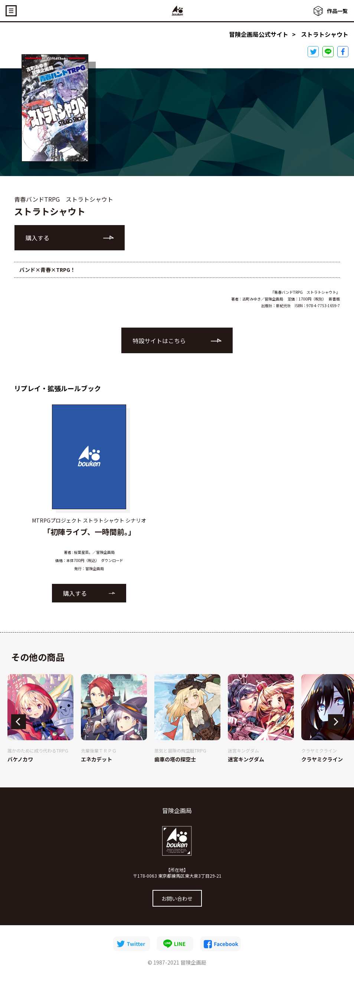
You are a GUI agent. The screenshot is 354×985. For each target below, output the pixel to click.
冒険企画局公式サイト (258, 34)
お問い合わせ (177, 898)
